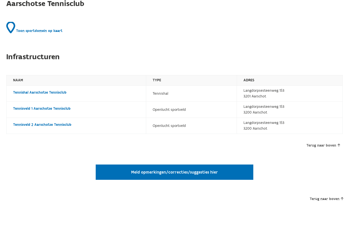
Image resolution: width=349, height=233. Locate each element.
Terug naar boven (323, 145)
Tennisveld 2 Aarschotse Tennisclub (42, 124)
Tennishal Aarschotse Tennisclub (40, 92)
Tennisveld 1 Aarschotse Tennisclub (42, 108)
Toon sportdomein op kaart (34, 27)
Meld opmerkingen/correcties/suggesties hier (174, 172)
